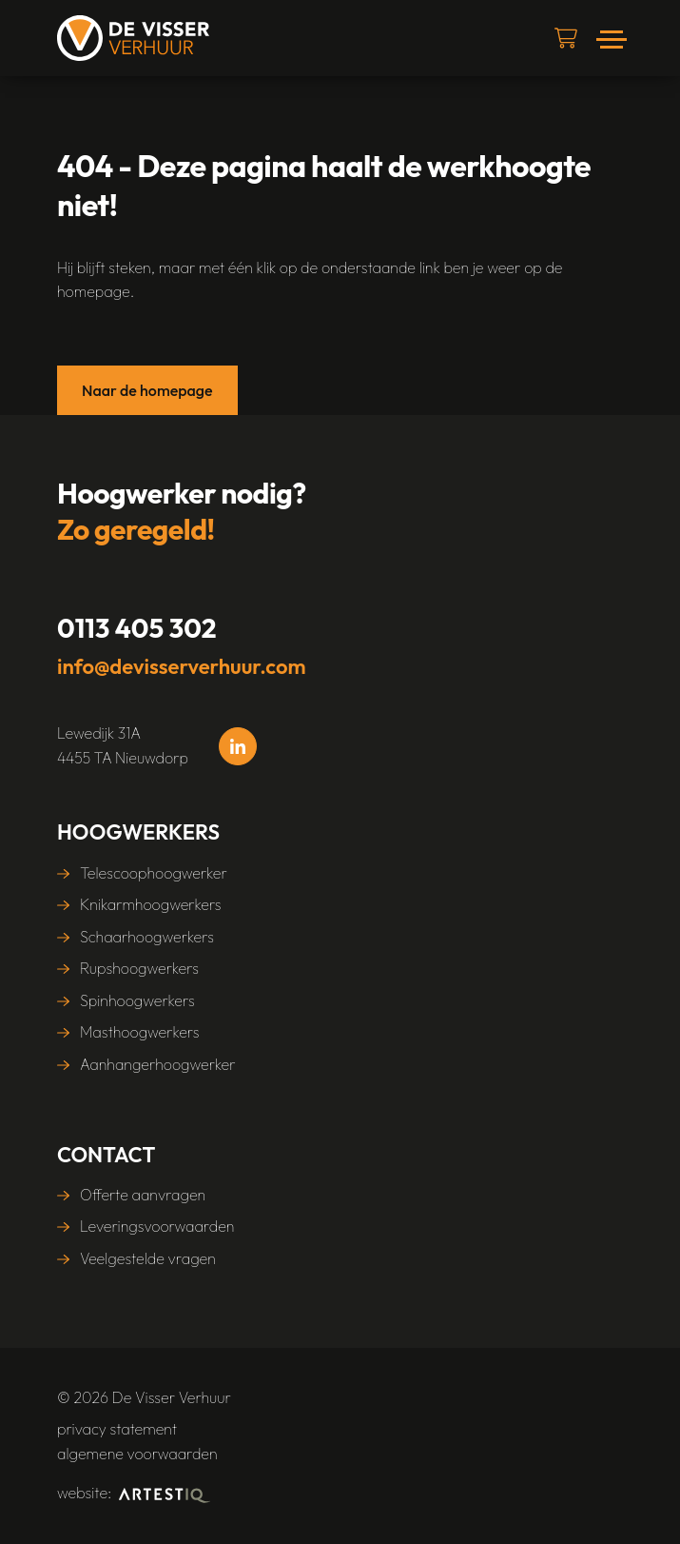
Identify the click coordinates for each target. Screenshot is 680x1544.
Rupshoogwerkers (139, 968)
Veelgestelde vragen (148, 1258)
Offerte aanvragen (142, 1194)
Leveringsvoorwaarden (157, 1226)
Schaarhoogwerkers (147, 936)
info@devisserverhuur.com (181, 666)
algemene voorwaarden (137, 1453)
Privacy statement (117, 1428)
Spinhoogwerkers (137, 1000)
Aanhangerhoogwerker (158, 1064)
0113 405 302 (137, 627)
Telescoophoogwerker (153, 872)
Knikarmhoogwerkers (151, 904)
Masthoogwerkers (139, 1031)
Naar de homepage (147, 390)
